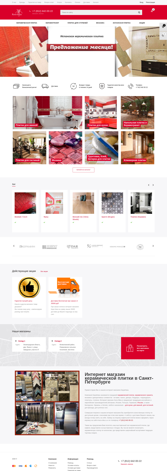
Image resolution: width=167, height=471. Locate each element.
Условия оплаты (73, 465)
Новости (51, 465)
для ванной (137, 405)
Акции (142, 23)
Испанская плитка (122, 23)
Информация (73, 459)
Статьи (89, 463)
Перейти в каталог (84, 170)
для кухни (129, 405)
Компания (52, 459)
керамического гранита (143, 395)
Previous (149, 185)
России (140, 403)
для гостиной (148, 405)
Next (153, 185)
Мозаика (100, 23)
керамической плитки (126, 395)
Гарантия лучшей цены (23, 301)
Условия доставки (74, 468)
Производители (92, 468)
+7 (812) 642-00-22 (42, 11)
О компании (52, 463)
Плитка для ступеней (78, 23)
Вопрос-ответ (91, 465)
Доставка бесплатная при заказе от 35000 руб (64, 302)
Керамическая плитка (26, 23)
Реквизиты (52, 468)
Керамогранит (52, 23)
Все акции (44, 271)
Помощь (90, 459)
